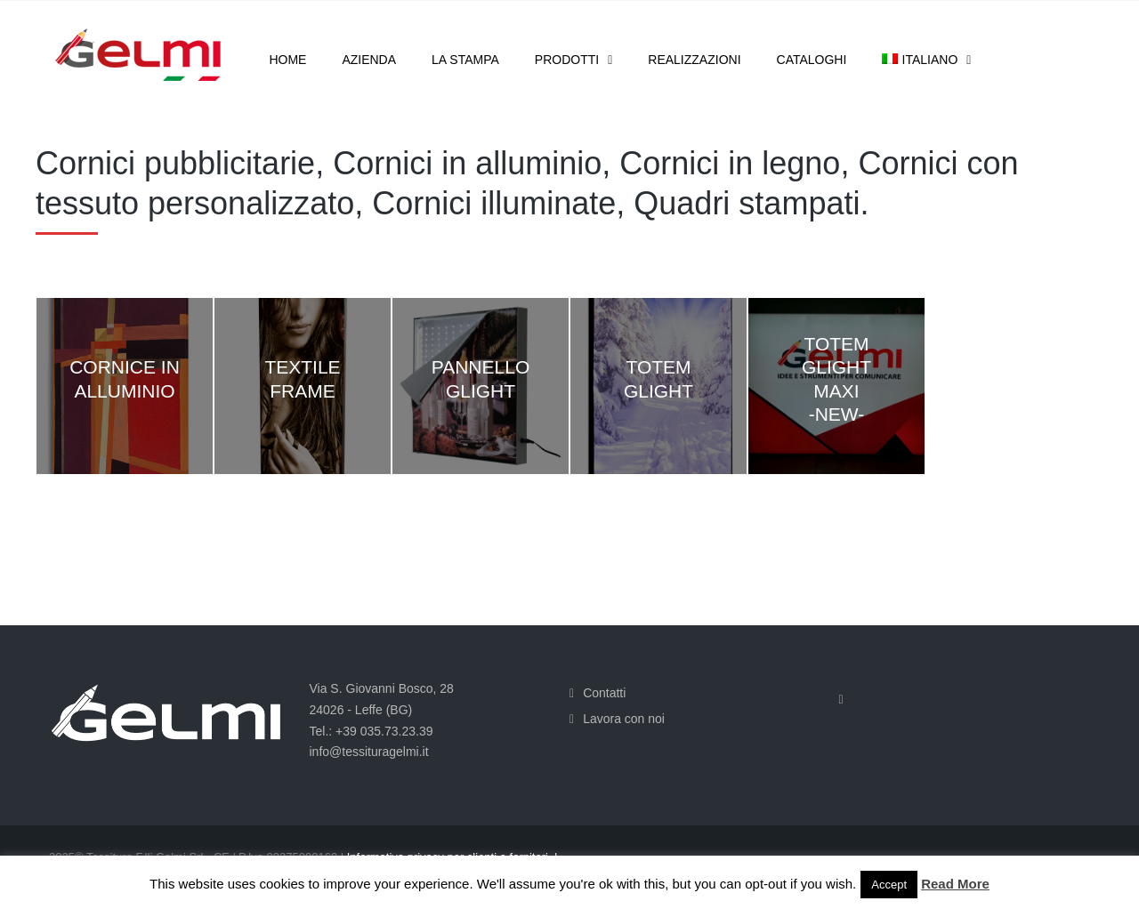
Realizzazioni (694, 59)
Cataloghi (812, 59)
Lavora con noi (624, 719)
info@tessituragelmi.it (369, 751)
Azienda (369, 59)
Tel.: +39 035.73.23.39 (371, 731)
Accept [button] (889, 884)
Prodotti (567, 59)
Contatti (604, 693)
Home (287, 59)
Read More (955, 883)
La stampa (465, 59)
